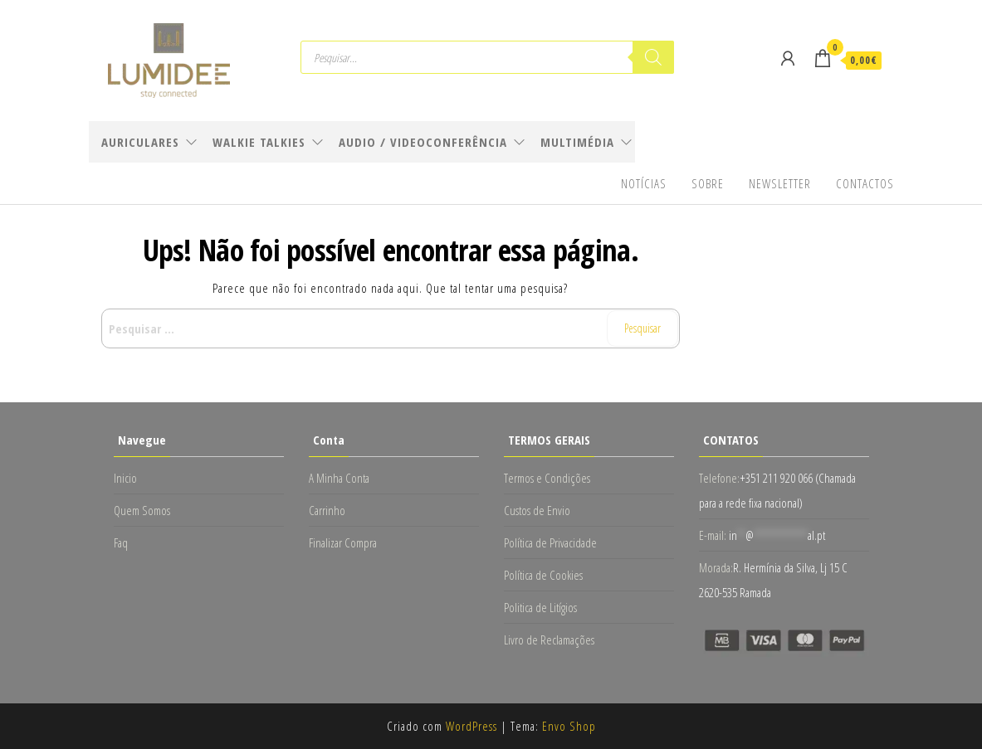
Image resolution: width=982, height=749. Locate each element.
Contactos (865, 183)
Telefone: (719, 477)
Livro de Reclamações (549, 639)
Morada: (716, 567)
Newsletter (780, 183)
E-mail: (712, 535)
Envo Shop (569, 725)
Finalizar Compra (343, 542)
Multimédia (577, 142)
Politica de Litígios (540, 607)
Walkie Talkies (259, 142)
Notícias (644, 183)
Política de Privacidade (550, 542)
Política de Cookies (543, 575)
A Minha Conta (339, 477)
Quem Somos (142, 510)
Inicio (125, 477)
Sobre (707, 183)
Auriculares (140, 142)
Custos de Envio (537, 510)
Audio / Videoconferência (423, 142)
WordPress (471, 725)
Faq (121, 542)
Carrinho (327, 510)
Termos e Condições (547, 477)
